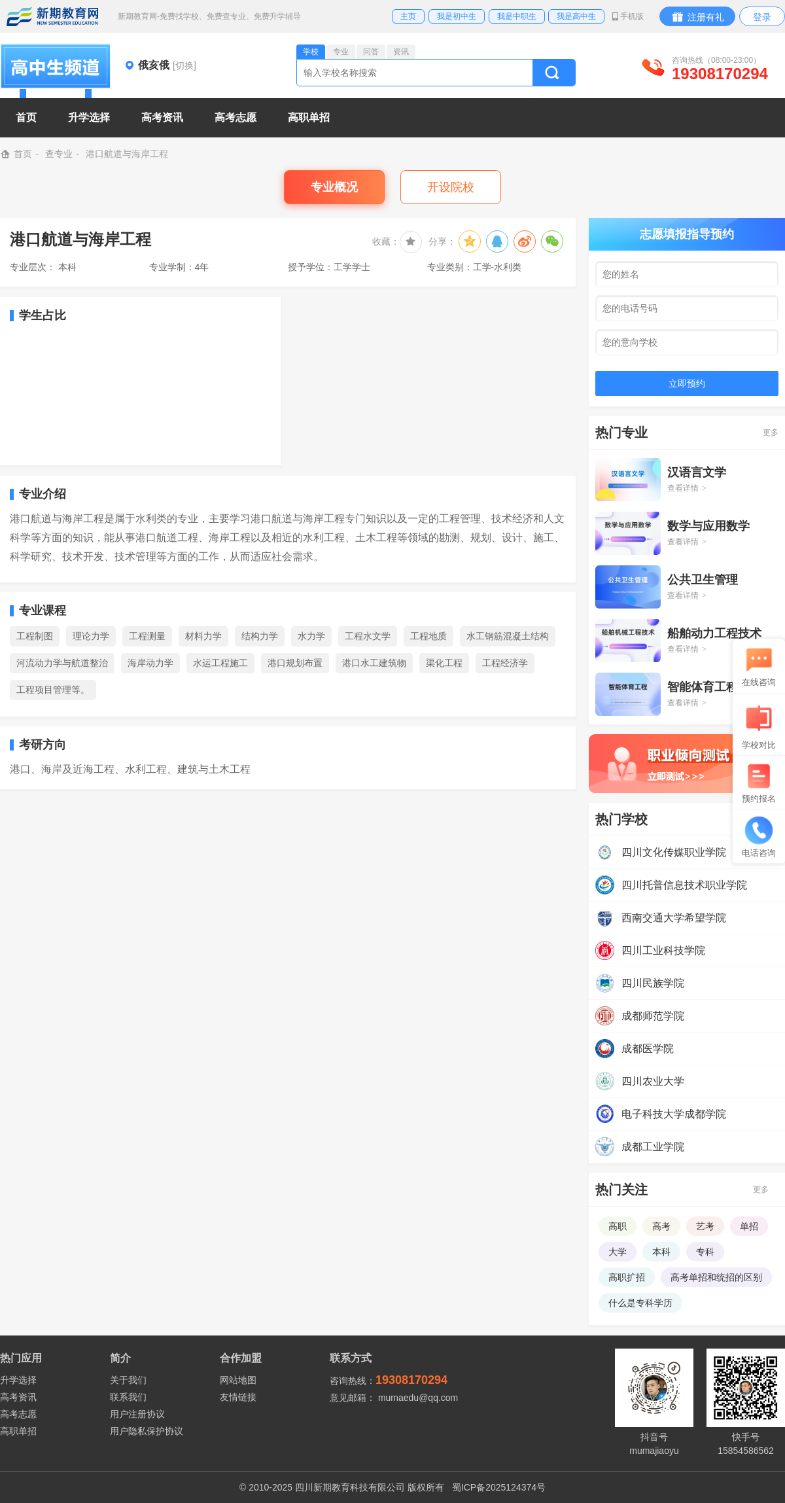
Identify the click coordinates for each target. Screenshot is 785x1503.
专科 (705, 1252)
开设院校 (450, 187)
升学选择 (18, 1380)
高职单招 (18, 1431)
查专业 (59, 154)
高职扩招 (626, 1277)
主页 (408, 16)
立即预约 (687, 383)
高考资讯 (18, 1397)
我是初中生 (456, 16)
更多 (770, 432)
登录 (762, 17)
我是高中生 (576, 16)
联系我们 (128, 1397)
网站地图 (238, 1380)
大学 (617, 1252)
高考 (661, 1226)
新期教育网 (52, 16)
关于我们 (128, 1380)
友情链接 (238, 1397)
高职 (617, 1226)
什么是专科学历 (640, 1303)
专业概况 (334, 187)
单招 (749, 1226)
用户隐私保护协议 (146, 1431)
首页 (26, 117)
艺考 (705, 1226)
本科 (661, 1252)
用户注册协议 (137, 1414)
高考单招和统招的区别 (716, 1277)
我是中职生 (516, 16)
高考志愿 (18, 1414)
